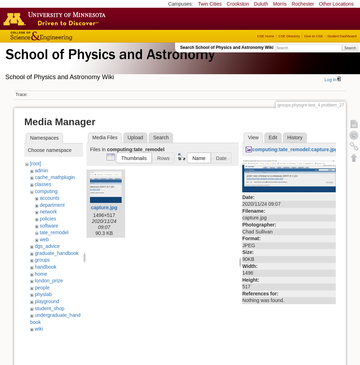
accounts (49, 198)
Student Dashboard (341, 36)
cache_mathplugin (55, 177)
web (44, 239)
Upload (135, 137)
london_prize (49, 280)
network (48, 211)
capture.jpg (104, 207)
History (295, 137)
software (49, 226)
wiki (39, 329)
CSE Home (265, 36)
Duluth (261, 4)
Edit (273, 137)
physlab (43, 294)
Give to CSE (313, 36)
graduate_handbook (57, 253)
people (42, 287)
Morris (280, 4)
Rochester (302, 4)
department (52, 205)
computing (46, 191)
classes (43, 184)
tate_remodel (54, 232)
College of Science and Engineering (63, 36)
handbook (46, 267)
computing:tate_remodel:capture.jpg (295, 149)
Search (350, 48)
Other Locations (336, 4)
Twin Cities (210, 4)
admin (41, 170)
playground (47, 301)
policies (48, 219)
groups (42, 260)
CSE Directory (289, 36)
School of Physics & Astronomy (109, 62)
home (41, 274)
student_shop (49, 308)
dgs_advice (47, 246)
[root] (35, 163)
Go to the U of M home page (56, 19)
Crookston (238, 4)
